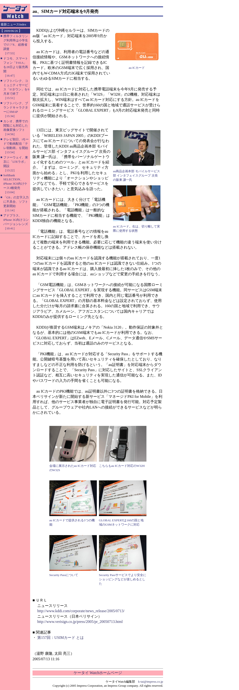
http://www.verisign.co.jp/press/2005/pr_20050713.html (80, 622)
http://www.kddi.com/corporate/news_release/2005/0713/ (81, 611)
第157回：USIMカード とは (60, 638)
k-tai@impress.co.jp (150, 681)
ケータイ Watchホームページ (98, 673)
